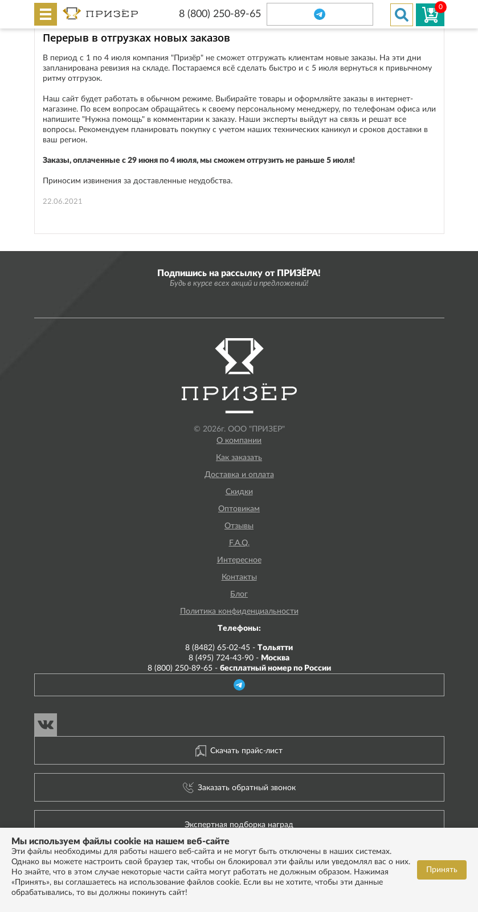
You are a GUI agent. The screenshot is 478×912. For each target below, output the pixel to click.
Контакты (239, 577)
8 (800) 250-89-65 (220, 14)
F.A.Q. (239, 543)
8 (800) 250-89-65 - (239, 668)
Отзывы (239, 526)
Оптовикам (239, 509)
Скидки (239, 492)
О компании (239, 441)
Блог (239, 594)
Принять (441, 870)
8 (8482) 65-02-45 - (239, 648)
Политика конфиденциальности (239, 611)
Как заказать (239, 458)
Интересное (239, 560)
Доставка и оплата (239, 475)
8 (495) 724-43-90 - (239, 658)
